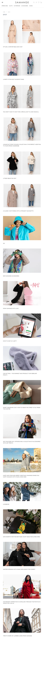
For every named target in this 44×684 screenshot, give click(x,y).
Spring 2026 (5, 5)
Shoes (31, 5)
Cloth (11, 5)
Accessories (24, 5)
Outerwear (17, 5)
